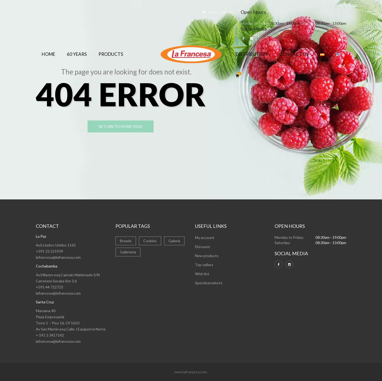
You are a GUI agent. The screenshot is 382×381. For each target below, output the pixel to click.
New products (207, 255)
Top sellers (204, 264)
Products (110, 54)
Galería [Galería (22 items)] (174, 240)
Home (48, 54)
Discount (202, 246)
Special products (209, 282)
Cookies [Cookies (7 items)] (150, 240)
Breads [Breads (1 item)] (126, 240)
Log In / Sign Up (220, 12)
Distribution (252, 54)
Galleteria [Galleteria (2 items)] (128, 252)
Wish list (202, 273)
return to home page (122, 126)
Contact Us (294, 54)
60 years (77, 54)
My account (204, 237)
